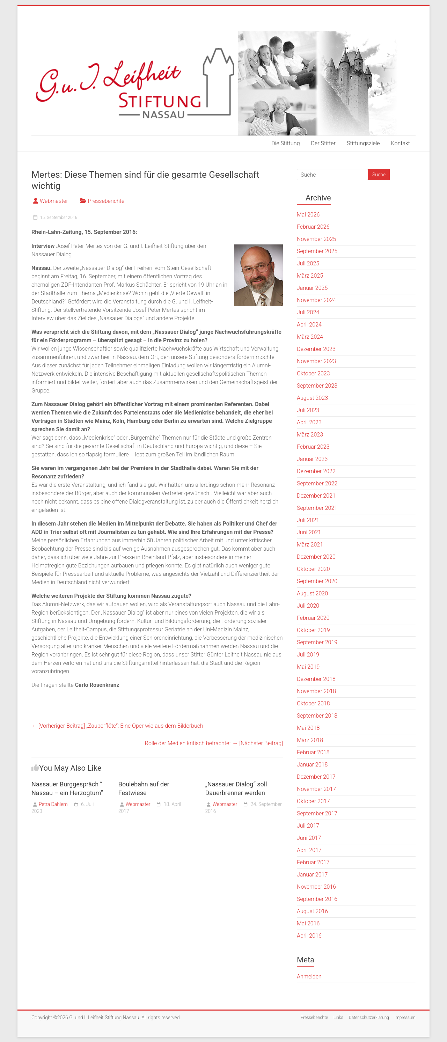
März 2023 (310, 434)
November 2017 (316, 789)
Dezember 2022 (316, 471)
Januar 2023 (312, 459)
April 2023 (309, 422)
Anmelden (309, 976)
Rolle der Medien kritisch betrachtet (214, 743)
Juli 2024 (308, 312)
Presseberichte (106, 201)
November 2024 (316, 300)
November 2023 (316, 361)
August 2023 (312, 398)
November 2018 (316, 691)
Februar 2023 (313, 446)
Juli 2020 (308, 605)
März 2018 (310, 740)
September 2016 (317, 899)
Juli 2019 (308, 654)
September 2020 (317, 581)
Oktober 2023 (313, 373)
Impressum (405, 1017)
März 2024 (310, 336)
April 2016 (309, 935)
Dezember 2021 (316, 495)
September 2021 (317, 508)
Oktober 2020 (313, 569)
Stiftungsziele (363, 143)
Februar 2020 (313, 618)
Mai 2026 (308, 214)
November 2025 (316, 239)
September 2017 (317, 813)
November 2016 (316, 886)
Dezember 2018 (316, 679)
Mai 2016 (308, 923)
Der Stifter (323, 143)
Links (338, 1017)
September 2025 (317, 251)
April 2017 (309, 850)
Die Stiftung (285, 143)
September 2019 (317, 642)
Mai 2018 (308, 728)
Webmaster (54, 201)
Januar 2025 (312, 288)
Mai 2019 (308, 666)
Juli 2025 (308, 263)
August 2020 (312, 593)
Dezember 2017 (316, 776)
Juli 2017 (308, 825)
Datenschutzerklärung (369, 1017)
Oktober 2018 (313, 703)
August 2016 (312, 911)
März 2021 (310, 544)
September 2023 (317, 385)
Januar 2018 (312, 764)
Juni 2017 (309, 838)
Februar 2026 (313, 226)
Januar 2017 (312, 874)
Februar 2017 (313, 862)
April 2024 (309, 324)
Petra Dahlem (53, 804)
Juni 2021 (309, 532)
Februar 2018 (313, 752)
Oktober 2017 (313, 801)
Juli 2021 (308, 520)
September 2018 (317, 715)
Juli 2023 (308, 410)
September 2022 (317, 483)
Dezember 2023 (316, 349)
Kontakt (400, 143)
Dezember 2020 (316, 556)
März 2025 (310, 275)
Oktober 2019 (313, 630)
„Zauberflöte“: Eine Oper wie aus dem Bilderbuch (117, 725)
